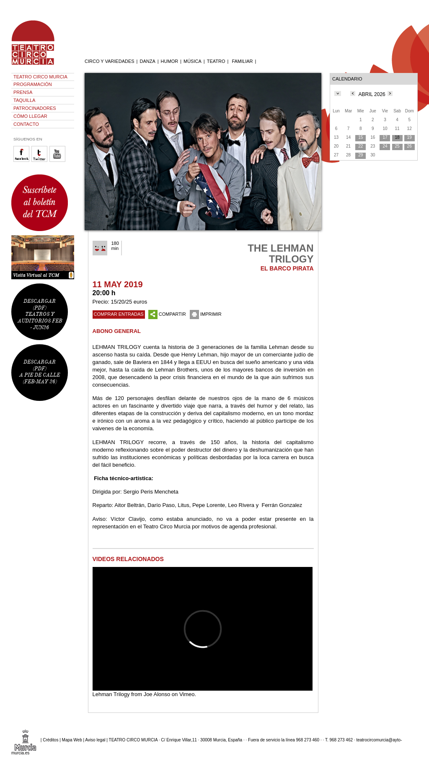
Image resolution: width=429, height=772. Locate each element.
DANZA (147, 61)
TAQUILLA (24, 100)
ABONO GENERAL (117, 331)
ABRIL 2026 (372, 94)
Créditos (50, 740)
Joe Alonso (157, 694)
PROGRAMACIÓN (32, 84)
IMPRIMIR (206, 314)
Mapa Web (72, 740)
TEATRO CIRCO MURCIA (40, 76)
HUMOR (169, 61)
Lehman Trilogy (111, 694)
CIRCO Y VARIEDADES (109, 61)
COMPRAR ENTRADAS (119, 314)
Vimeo (187, 694)
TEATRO (216, 61)
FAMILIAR (242, 61)
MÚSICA (192, 61)
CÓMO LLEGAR (30, 116)
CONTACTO (26, 124)
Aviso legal (95, 740)
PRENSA (22, 92)
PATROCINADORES (34, 108)
